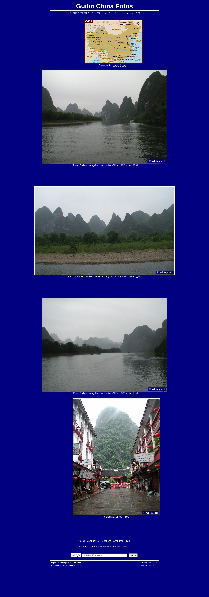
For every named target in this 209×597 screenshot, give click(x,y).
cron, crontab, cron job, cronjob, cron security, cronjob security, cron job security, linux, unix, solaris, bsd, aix (166, 572)
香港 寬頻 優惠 (66, 569)
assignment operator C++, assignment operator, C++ (42, 570)
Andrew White (75, 563)
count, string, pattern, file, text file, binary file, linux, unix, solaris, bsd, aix (143, 576)
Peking (81, 541)
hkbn (52, 569)
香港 (71, 569)
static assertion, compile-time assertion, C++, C (134, 571)
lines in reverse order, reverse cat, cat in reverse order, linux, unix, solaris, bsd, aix (31, 578)
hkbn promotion (47, 569)
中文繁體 (83, 13)
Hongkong (106, 541)
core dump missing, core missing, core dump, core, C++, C (48, 572)
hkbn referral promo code (8, 569)
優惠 (76, 569)
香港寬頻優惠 (81, 569)
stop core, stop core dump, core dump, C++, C (75, 572)
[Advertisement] (72, 43)
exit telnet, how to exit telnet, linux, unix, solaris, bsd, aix (42, 593)
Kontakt (125, 546)
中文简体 (76, 13)
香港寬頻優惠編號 (89, 569)
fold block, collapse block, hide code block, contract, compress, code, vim (154, 594)
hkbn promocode (38, 569)
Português (113, 13)
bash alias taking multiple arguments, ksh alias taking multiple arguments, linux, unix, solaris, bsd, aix (115, 587)
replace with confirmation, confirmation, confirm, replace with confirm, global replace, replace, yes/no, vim (87, 596)
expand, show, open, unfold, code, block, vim (48, 596)
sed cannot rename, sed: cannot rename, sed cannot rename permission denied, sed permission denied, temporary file (171, 587)
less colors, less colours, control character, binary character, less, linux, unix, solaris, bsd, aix (55, 583)
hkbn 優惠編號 (58, 569)
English (68, 13)
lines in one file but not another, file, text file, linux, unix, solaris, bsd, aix (148, 577)
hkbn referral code (19, 569)
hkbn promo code (29, 569)
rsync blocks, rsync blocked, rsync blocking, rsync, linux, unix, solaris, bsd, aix (139, 580)
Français (105, 13)
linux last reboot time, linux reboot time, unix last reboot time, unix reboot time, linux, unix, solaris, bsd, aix (62, 587)
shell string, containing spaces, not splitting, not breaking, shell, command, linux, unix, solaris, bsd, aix (92, 589)
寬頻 (74, 569)
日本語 (98, 13)
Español (91, 13)
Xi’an (127, 541)
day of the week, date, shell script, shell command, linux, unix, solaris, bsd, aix (84, 573)
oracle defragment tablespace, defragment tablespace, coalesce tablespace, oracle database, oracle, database (144, 586)
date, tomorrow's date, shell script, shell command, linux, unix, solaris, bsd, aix (44, 573)
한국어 (140, 13)
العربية (127, 13)
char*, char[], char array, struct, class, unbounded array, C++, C (31, 575)
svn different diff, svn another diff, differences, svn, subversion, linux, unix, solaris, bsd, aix (78, 590)
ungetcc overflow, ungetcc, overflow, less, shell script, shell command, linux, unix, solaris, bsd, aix (163, 583)
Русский (134, 13)
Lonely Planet (120, 65)
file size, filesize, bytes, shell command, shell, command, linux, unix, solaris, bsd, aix (180, 580)
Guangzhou (93, 541)
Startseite (83, 546)
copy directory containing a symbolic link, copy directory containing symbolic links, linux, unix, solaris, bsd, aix (175, 571)
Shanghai (118, 541)
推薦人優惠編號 (99, 569)
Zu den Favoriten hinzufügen (105, 546)
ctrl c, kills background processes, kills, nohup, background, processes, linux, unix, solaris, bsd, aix (112, 572)
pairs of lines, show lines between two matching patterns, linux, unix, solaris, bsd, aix (74, 578)
